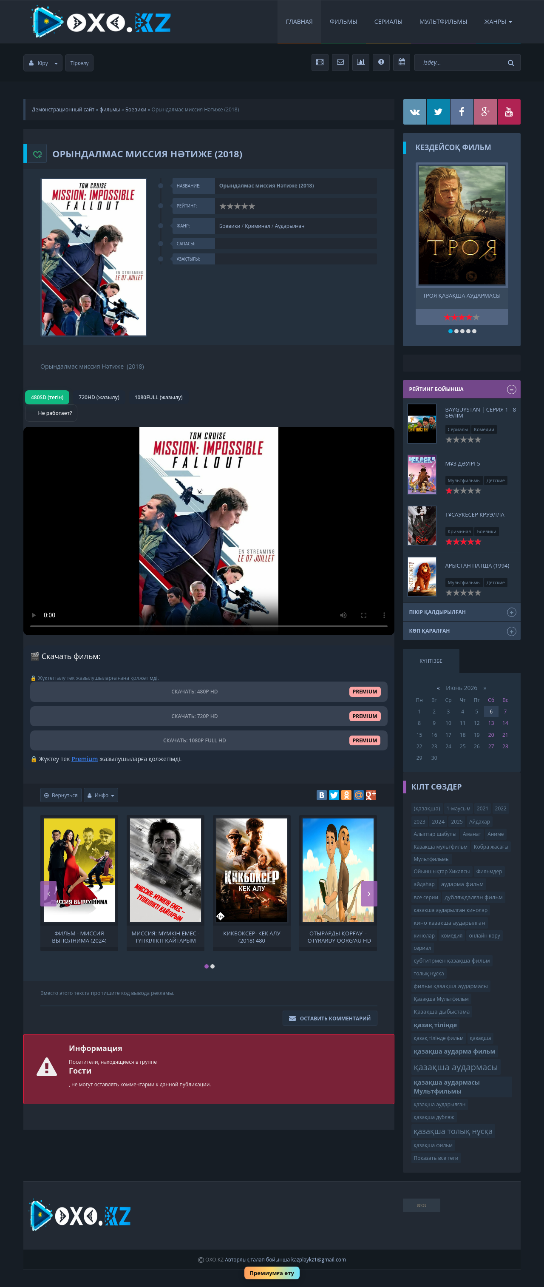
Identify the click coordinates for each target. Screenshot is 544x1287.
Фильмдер (489, 871)
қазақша (480, 1038)
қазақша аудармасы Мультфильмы (447, 1086)
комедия (451, 935)
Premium (84, 759)
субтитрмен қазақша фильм (452, 960)
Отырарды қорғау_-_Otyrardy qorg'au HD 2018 (338, 936)
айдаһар (424, 884)
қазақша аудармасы (456, 1067)
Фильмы (343, 21)
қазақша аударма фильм (455, 1051)
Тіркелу (80, 63)
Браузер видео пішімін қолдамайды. (208, 531)
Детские (496, 480)
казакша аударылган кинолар (451, 910)
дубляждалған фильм (474, 897)
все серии (426, 897)
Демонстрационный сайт (63, 109)
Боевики (136, 109)
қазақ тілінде (435, 1025)
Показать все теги (436, 1158)
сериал (422, 948)
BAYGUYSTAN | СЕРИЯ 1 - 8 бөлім (480, 412)
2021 (482, 808)
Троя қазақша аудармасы (462, 295)
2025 (456, 821)
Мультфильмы (443, 21)
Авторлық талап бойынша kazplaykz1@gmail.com (285, 1259)
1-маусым (458, 808)
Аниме (495, 834)
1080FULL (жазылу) (159, 397)
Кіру (43, 63)
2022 (501, 808)
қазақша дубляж (434, 1117)
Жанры (498, 21)
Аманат (472, 834)
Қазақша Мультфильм (441, 999)
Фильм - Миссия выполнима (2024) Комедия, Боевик (79, 936)
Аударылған (290, 226)
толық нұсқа (429, 973)
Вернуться (61, 795)
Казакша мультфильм (441, 846)
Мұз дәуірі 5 (462, 463)
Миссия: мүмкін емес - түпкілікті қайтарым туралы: (166, 936)
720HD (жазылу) (99, 397)
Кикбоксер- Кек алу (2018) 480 (251, 936)
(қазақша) (427, 808)
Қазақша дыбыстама (442, 1011)
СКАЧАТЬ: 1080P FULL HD (208, 740)
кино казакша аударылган (449, 922)
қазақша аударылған (440, 1104)
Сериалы (388, 21)
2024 (438, 821)
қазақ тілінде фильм (439, 1038)
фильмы (109, 109)
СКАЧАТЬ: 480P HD (209, 691)
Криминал (257, 226)
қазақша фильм (433, 1145)
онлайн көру (484, 935)
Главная (299, 21)
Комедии (484, 429)
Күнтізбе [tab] (430, 661)
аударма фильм (462, 884)
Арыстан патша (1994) (477, 565)
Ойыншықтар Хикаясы (442, 871)
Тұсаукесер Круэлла (474, 514)
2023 (419, 821)
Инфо (101, 795)
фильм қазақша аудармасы (451, 986)
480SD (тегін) (47, 397)
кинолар (424, 935)
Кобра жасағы (491, 846)
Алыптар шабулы (435, 834)
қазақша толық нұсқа (453, 1131)
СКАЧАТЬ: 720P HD (209, 716)
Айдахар (479, 821)
